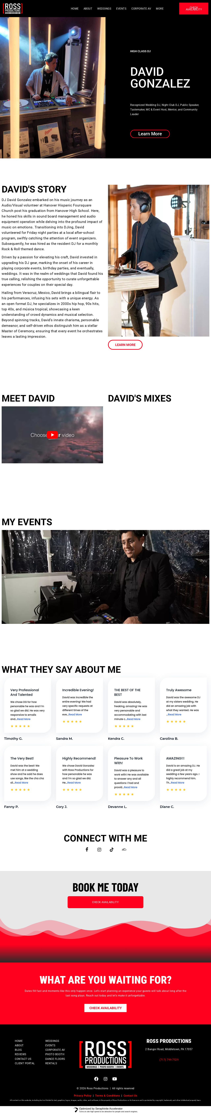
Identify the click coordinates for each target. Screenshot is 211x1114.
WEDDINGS (104, 8)
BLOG (18, 1049)
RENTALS (51, 1063)
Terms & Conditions (107, 1095)
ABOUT (88, 8)
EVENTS (121, 8)
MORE (160, 8)
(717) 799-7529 (169, 1059)
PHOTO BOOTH (54, 1054)
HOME (75, 8)
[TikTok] (112, 849)
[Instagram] (98, 849)
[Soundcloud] (125, 849)
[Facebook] (85, 849)
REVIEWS (20, 1054)
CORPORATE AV (141, 8)
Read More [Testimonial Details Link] (23, 719)
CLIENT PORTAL (25, 1063)
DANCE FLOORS (55, 1058)
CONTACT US (23, 1058)
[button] (5, 577)
